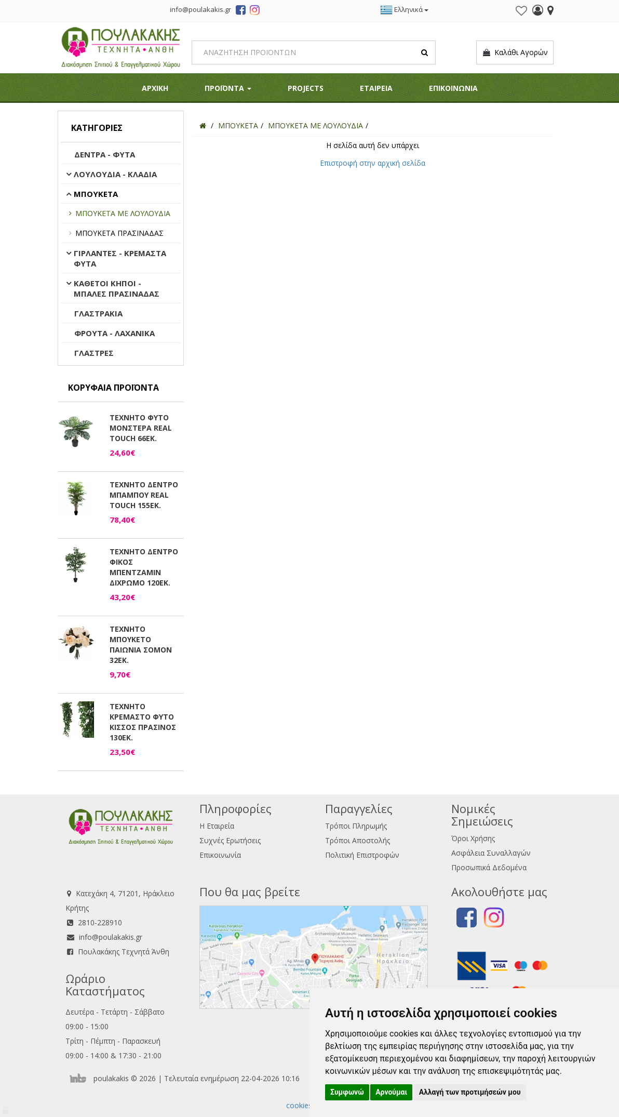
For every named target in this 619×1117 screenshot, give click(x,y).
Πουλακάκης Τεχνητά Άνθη (123, 951)
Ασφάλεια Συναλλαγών (491, 853)
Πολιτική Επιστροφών (362, 855)
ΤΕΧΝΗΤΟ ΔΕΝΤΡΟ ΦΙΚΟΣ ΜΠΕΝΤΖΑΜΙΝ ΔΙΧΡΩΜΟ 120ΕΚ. (144, 567)
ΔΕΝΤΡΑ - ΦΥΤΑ (104, 154)
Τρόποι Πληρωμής (356, 826)
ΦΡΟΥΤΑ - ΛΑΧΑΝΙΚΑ (114, 333)
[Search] (314, 52)
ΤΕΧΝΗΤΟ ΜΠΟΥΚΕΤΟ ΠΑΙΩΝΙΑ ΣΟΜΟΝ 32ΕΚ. (141, 644)
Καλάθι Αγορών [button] (515, 52)
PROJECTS (306, 88)
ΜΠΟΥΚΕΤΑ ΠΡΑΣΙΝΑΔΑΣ (119, 233)
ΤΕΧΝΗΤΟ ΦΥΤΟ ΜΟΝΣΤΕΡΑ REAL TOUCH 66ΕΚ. (141, 428)
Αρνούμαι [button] (391, 1092)
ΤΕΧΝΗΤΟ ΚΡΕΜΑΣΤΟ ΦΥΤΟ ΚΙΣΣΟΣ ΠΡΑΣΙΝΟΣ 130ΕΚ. (143, 721)
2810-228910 (100, 922)
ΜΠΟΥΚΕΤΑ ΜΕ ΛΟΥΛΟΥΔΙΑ (122, 213)
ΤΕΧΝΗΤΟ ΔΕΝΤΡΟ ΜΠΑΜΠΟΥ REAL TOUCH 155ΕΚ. (144, 495)
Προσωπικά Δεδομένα (489, 867)
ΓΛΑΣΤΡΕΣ (94, 353)
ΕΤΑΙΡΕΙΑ (376, 88)
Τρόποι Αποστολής (357, 840)
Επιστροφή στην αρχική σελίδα (372, 163)
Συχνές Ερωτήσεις (230, 840)
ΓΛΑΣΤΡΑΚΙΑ (98, 313)
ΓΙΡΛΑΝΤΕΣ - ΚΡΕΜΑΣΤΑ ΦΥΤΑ (120, 258)
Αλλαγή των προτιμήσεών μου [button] (470, 1092)
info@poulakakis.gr (110, 937)
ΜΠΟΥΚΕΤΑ (96, 194)
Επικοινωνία (220, 855)
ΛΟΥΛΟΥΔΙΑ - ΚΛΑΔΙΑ (115, 174)
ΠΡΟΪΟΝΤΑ (228, 88)
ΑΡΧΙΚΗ (155, 88)
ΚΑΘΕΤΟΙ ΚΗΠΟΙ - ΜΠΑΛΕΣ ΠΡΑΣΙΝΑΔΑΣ (116, 288)
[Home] (202, 125)
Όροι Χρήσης (473, 838)
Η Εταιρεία (216, 826)
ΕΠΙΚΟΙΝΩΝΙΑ (453, 88)
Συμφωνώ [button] (347, 1092)
